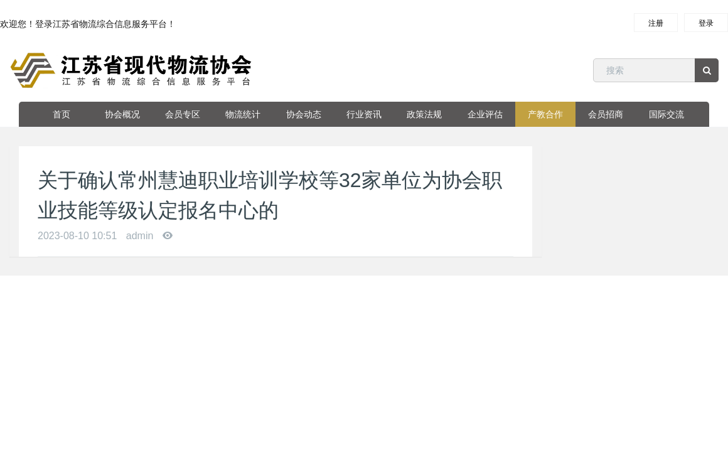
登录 (706, 23)
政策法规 (424, 114)
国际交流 (666, 114)
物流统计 (242, 114)
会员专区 (182, 114)
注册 (655, 23)
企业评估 (485, 114)
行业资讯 (364, 114)
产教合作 (545, 114)
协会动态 (303, 114)
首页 (61, 114)
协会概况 (122, 114)
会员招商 (605, 114)
